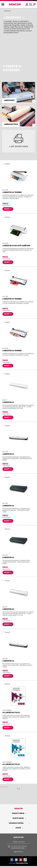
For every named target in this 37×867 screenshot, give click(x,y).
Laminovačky (9, 101)
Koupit (7, 209)
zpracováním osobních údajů (17, 848)
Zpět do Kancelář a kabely (12, 11)
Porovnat (7, 164)
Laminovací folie (11, 125)
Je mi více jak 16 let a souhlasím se (19, 848)
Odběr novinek (18, 838)
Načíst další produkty (8, 787)
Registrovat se (18, 852)
